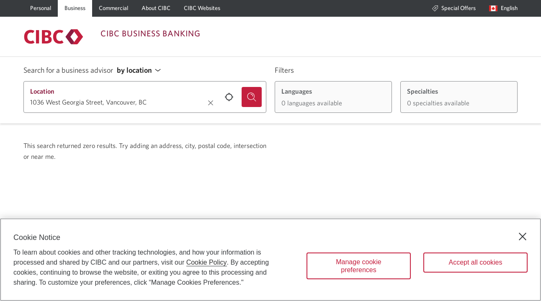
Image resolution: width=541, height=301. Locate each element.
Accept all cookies (475, 262)
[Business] (75, 8)
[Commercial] (113, 8)
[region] (270, 259)
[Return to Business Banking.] (53, 36)
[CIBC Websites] (202, 8)
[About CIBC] (156, 8)
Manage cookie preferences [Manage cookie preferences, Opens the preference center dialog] (358, 265)
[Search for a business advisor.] (252, 97)
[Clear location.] (210, 103)
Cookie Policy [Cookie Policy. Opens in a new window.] (206, 262)
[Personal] (40, 8)
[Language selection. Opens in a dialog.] (503, 8)
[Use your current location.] (229, 97)
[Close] (523, 237)
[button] (141, 70)
